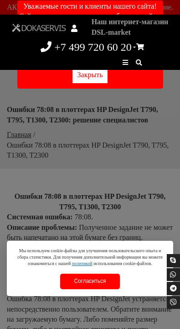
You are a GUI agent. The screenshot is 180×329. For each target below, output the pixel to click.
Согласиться (90, 281)
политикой (82, 263)
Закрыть (90, 75)
